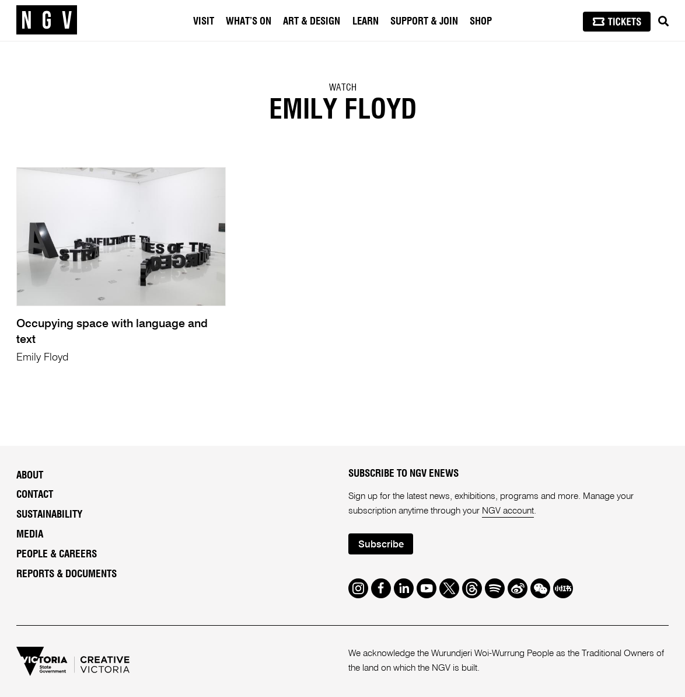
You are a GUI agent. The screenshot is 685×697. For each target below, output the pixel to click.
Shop (481, 21)
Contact (34, 495)
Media (29, 534)
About (29, 475)
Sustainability (49, 514)
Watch (343, 88)
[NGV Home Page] (46, 20)
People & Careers (56, 554)
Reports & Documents (66, 574)
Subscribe (381, 545)
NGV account (508, 511)
